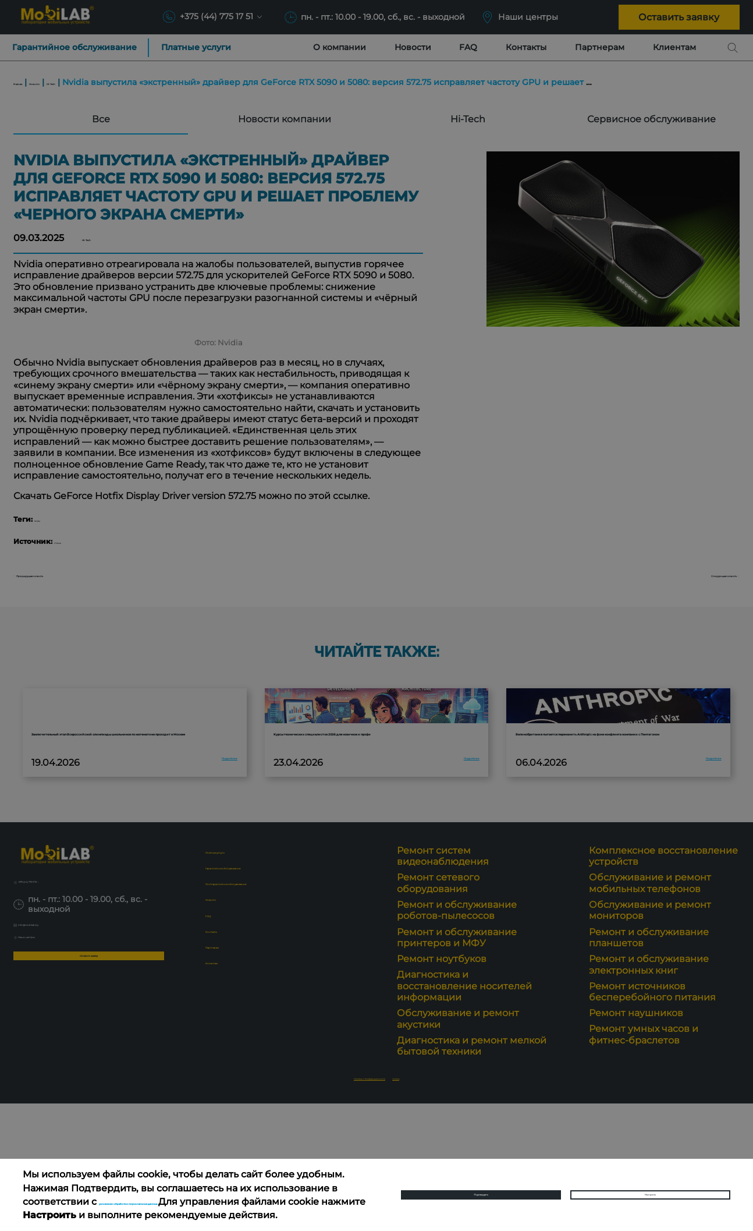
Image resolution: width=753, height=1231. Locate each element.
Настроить (650, 1188)
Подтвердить (481, 1188)
